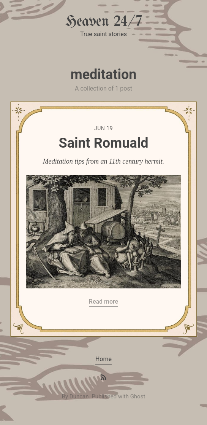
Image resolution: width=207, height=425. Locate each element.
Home (103, 359)
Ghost (137, 396)
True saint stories (103, 34)
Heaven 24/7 (103, 22)
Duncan (79, 396)
